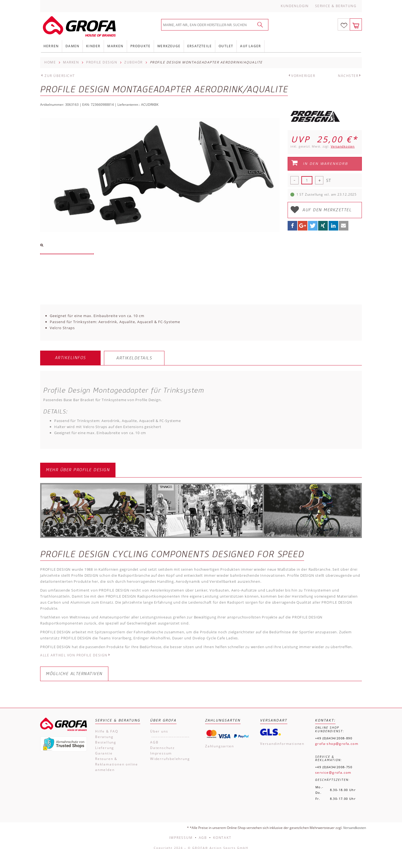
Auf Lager (250, 46)
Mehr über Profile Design (78, 464)
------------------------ (170, 731)
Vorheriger (303, 75)
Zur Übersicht (60, 75)
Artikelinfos (70, 358)
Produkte (140, 46)
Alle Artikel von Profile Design (75, 650)
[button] (292, 226)
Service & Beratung (335, 6)
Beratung (104, 731)
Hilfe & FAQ (106, 725)
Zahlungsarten (219, 740)
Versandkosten (343, 146)
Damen (72, 46)
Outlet (226, 46)
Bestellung (105, 736)
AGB (154, 736)
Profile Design (101, 62)
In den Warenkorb (319, 162)
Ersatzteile (199, 46)
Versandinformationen (282, 738)
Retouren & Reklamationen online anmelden (116, 759)
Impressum (161, 747)
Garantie (103, 747)
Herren (51, 46)
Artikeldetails (134, 358)
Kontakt (222, 832)
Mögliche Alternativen (74, 668)
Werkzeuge (168, 46)
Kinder (93, 46)
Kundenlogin (295, 6)
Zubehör (133, 62)
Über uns (159, 725)
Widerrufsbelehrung (170, 753)
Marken (115, 46)
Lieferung (104, 742)
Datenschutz (162, 742)
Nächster (348, 75)
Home (50, 62)
